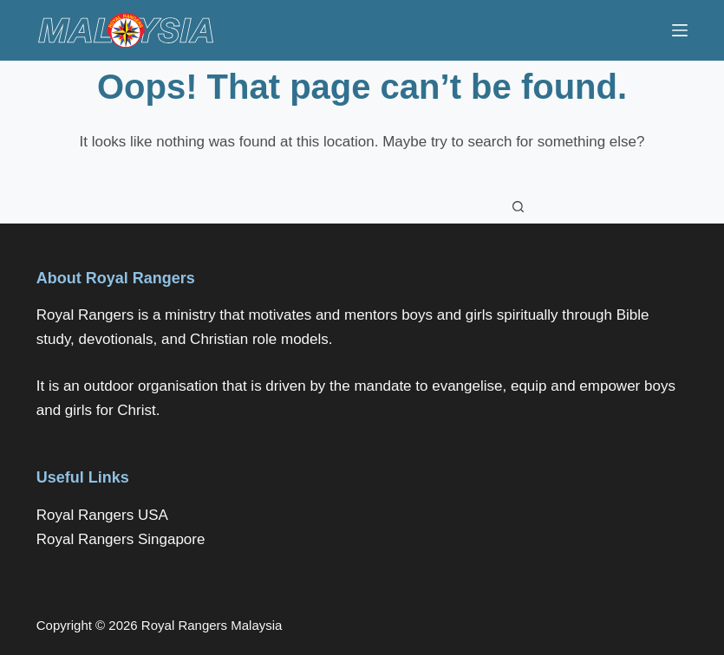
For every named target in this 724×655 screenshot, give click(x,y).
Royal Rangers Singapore (120, 539)
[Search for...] (345, 206)
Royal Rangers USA (102, 515)
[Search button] (518, 206)
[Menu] (680, 30)
